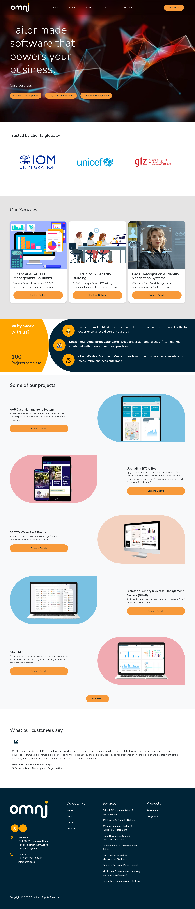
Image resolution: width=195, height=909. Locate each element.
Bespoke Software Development (120, 865)
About (72, 7)
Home (56, 7)
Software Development (25, 95)
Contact (71, 822)
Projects (128, 7)
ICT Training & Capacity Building (119, 820)
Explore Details (38, 295)
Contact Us (174, 7)
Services (90, 7)
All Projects (97, 698)
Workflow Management (96, 95)
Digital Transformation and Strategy (121, 881)
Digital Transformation (61, 95)
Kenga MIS (152, 816)
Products (109, 7)
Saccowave (152, 810)
